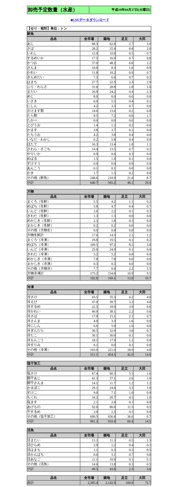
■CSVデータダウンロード (90, 20)
